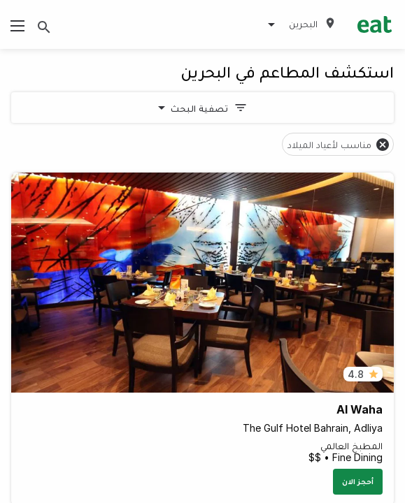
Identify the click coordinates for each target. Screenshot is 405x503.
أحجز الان (358, 481)
